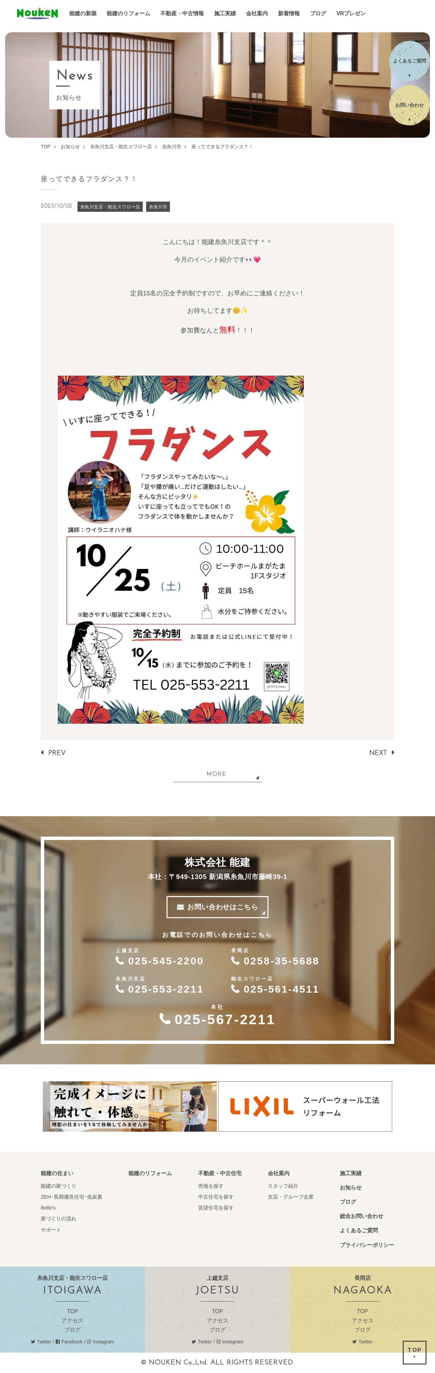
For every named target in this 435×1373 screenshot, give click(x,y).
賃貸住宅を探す (216, 1208)
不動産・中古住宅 (220, 1173)
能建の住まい (57, 1173)
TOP (72, 1311)
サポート (51, 1230)
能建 (37, 14)
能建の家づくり (58, 1186)
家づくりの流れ (58, 1218)
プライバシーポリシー (367, 1245)
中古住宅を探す (216, 1197)
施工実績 (351, 1173)
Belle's (48, 1208)
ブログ (348, 1202)
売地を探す (211, 1186)
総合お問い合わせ (361, 1216)
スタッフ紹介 (283, 1186)
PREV (57, 753)
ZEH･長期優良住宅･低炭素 (71, 1197)
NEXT (378, 753)
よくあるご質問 (359, 1230)
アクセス (72, 1320)
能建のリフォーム (150, 1173)
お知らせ (351, 1187)
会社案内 (279, 1173)
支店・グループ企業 (291, 1197)
